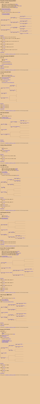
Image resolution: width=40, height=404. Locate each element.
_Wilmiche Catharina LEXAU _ (19, 371)
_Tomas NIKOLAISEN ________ (12, 337)
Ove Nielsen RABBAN (5, 273)
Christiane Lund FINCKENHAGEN (6, 9)
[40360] (3, 159)
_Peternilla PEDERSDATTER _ (12, 331)
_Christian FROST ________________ (20, 252)
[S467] (3, 166)
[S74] (3, 70)
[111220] (6, 229)
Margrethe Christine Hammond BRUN (6, 26)
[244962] (14, 358)
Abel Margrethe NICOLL (4, 245)
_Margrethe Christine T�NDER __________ (26, 36)
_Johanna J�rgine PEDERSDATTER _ (15, 134)
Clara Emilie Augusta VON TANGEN (7, 365)
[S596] (3, 40)
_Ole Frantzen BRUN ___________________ (25, 16)
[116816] (16, 4)
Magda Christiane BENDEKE (6, 13)
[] (1, 40)
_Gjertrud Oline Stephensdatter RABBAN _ (6, 292)
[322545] (6, 162)
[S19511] (4, 303)
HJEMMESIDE (2, 71)
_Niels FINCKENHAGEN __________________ (25, 28)
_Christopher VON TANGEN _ (4, 372)
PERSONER (2, 39)
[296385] (17, 272)
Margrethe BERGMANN (5, 232)
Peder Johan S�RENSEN (5, 320)
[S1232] (4, 113)
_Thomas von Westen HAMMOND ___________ (25, 33)
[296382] (16, 269)
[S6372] (4, 218)
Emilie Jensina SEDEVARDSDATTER (7, 67)
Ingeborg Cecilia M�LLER (6, 83)
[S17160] (4, 47)
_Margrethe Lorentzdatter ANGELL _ (20, 255)
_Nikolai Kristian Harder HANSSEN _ (21, 324)
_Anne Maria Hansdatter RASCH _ (24, 130)
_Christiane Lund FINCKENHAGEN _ (5, 32)
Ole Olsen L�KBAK (4, 182)
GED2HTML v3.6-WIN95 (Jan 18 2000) (10, 57)
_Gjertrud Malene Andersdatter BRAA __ (18, 295)
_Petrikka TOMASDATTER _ (4, 340)
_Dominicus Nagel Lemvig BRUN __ (5, 20)
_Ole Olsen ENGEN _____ (17, 188)
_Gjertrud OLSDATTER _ (10, 195)
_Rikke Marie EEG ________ (4, 384)
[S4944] (4, 395)
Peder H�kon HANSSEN (5, 124)
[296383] (20, 270)
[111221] (8, 230)
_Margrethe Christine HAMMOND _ (14, 35)
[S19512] (4, 306)
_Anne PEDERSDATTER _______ (12, 343)
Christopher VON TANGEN (5, 364)
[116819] (15, 6)
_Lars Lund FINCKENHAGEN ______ (14, 29)
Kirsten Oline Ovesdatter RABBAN (6, 287)
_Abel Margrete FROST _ (11, 253)
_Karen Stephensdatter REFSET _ (29, 291)
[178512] (14, 79)
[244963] (3, 357)
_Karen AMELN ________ (12, 375)
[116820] (16, 7)
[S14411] (4, 44)
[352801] (9, 363)
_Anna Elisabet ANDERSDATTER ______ (21, 327)
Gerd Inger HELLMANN (6, 184)
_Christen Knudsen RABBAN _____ (29, 288)
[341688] (6, 84)
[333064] (19, 12)
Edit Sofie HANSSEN (4, 138)
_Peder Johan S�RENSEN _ (4, 328)
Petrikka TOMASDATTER (5, 321)
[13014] (14, 319)
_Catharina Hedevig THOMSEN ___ (14, 23)
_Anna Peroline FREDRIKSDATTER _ (5, 143)
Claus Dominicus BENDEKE (6, 14)
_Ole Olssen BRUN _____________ (14, 17)
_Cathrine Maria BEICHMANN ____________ (25, 24)
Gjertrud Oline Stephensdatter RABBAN (7, 274)
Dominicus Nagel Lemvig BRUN (6, 8)
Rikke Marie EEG (4, 360)
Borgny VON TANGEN (5, 366)
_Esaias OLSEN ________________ (24, 127)
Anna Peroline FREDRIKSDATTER (6, 125)
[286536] (17, 180)
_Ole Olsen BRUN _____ (10, 190)
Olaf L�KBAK (3, 199)
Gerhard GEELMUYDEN (4, 98)
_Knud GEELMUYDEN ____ (13, 89)
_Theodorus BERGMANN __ (11, 248)
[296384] (18, 271)
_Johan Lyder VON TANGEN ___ (19, 368)
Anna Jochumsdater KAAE (5, 81)
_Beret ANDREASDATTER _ (17, 191)
